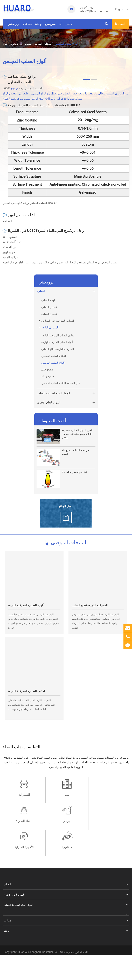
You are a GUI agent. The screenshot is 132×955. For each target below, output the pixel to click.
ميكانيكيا (108, 821)
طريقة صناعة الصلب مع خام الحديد (75, 452)
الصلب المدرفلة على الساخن (55, 319)
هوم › (6, 43)
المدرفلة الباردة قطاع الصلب (57, 349)
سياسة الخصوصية (17, 931)
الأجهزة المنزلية (65, 821)
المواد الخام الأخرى (66, 402)
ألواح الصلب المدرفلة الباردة (57, 342)
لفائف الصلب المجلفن (53, 356)
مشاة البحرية (108, 794)
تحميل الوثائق (66, 506)
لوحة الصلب (48, 300)
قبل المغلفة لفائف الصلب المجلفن (60, 383)
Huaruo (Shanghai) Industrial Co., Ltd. (41, 925)
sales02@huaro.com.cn (93, 9)
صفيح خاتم (47, 369)
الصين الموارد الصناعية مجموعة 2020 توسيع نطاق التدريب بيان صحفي (77, 434)
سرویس (50, 25)
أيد (60, 25)
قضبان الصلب (49, 307)
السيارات (24, 794)
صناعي (27, 25)
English (122, 9)
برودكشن (14, 25)
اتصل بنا (120, 24)
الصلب (28, 43)
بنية (66, 794)
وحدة (38, 25)
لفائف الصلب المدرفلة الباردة (57, 335)
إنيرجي (23, 821)
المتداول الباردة (43, 43)
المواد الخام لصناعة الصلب (66, 393)
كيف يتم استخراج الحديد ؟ (74, 472)
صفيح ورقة (47, 376)
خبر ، (69, 25)
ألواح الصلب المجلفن (66, 43)
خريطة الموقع (35, 931)
